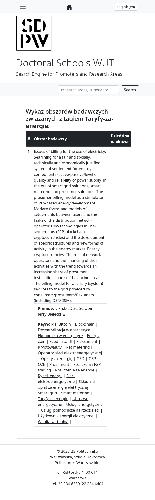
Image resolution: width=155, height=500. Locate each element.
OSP (92, 358)
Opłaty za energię (57, 358)
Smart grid (47, 393)
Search (130, 89)
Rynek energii (50, 375)
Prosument (59, 364)
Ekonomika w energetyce (60, 335)
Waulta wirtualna (53, 421)
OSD (81, 358)
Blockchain (84, 324)
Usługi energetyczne (84, 404)
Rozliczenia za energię (75, 370)
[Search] (88, 89)
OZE (41, 364)
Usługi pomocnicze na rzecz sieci (70, 410)
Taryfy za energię (53, 398)
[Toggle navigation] (22, 6)
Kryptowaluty (50, 347)
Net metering (78, 347)
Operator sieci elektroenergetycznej (70, 352)
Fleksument (87, 341)
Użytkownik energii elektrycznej (66, 416)
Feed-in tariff (60, 341)
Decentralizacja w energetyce (64, 330)
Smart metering (75, 393)
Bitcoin (65, 324)
